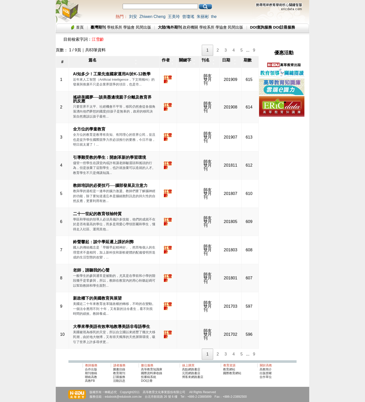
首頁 (80, 27)
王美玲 (174, 16)
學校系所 (114, 27)
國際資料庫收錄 (151, 373)
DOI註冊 (146, 381)
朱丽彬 (203, 16)
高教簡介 (266, 369)
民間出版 (143, 27)
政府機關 (190, 27)
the (213, 16)
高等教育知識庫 (151, 369)
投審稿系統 (148, 377)
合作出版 (91, 369)
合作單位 (266, 377)
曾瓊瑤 (188, 16)
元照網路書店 (191, 373)
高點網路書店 (191, 369)
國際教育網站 (232, 373)
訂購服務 (119, 377)
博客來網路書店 (192, 377)
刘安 (133, 16)
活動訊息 (119, 381)
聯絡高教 (91, 377)
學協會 (129, 27)
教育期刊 (119, 373)
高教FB (90, 381)
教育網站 (229, 369)
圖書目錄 (119, 369)
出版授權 (266, 373)
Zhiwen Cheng (152, 16)
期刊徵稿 (91, 373)
